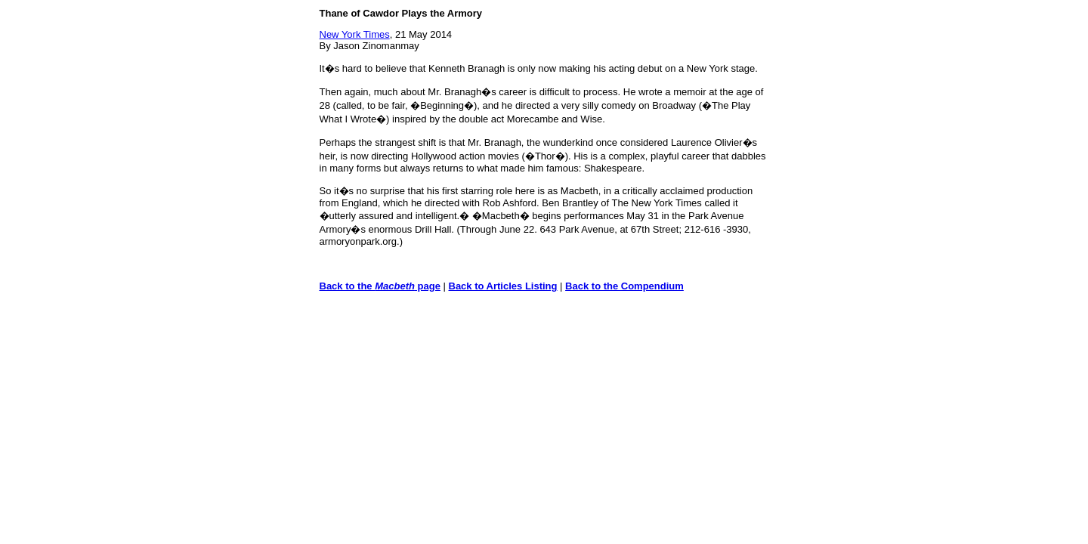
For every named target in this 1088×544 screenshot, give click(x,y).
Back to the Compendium (624, 286)
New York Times (355, 34)
